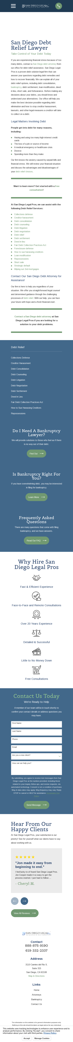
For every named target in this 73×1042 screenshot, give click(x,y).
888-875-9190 (36, 946)
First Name (16, 723)
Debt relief (19, 235)
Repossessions (21, 259)
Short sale (19, 262)
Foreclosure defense (23, 248)
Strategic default (22, 266)
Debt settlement (22, 238)
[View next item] (25, 901)
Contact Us (36, 1004)
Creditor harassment (23, 218)
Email (14, 747)
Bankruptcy (36, 999)
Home (36, 990)
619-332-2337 (36, 950)
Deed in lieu (19, 242)
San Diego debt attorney (44, 64)
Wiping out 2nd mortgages (26, 269)
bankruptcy (16, 87)
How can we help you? (21, 763)
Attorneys (36, 995)
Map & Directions (36, 976)
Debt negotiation (22, 231)
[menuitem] (36, 358)
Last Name (16, 731)
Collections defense (23, 214)
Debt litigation (20, 228)
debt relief (28, 298)
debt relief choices (24, 171)
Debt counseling (21, 224)
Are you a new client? (21, 755)
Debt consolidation (23, 221)
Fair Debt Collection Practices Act (30, 245)
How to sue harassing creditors (28, 252)
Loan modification (22, 255)
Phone (15, 739)
